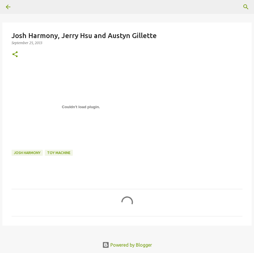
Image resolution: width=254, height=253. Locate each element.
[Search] (245, 7)
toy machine (59, 153)
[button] (15, 55)
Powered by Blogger (127, 245)
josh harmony (27, 153)
